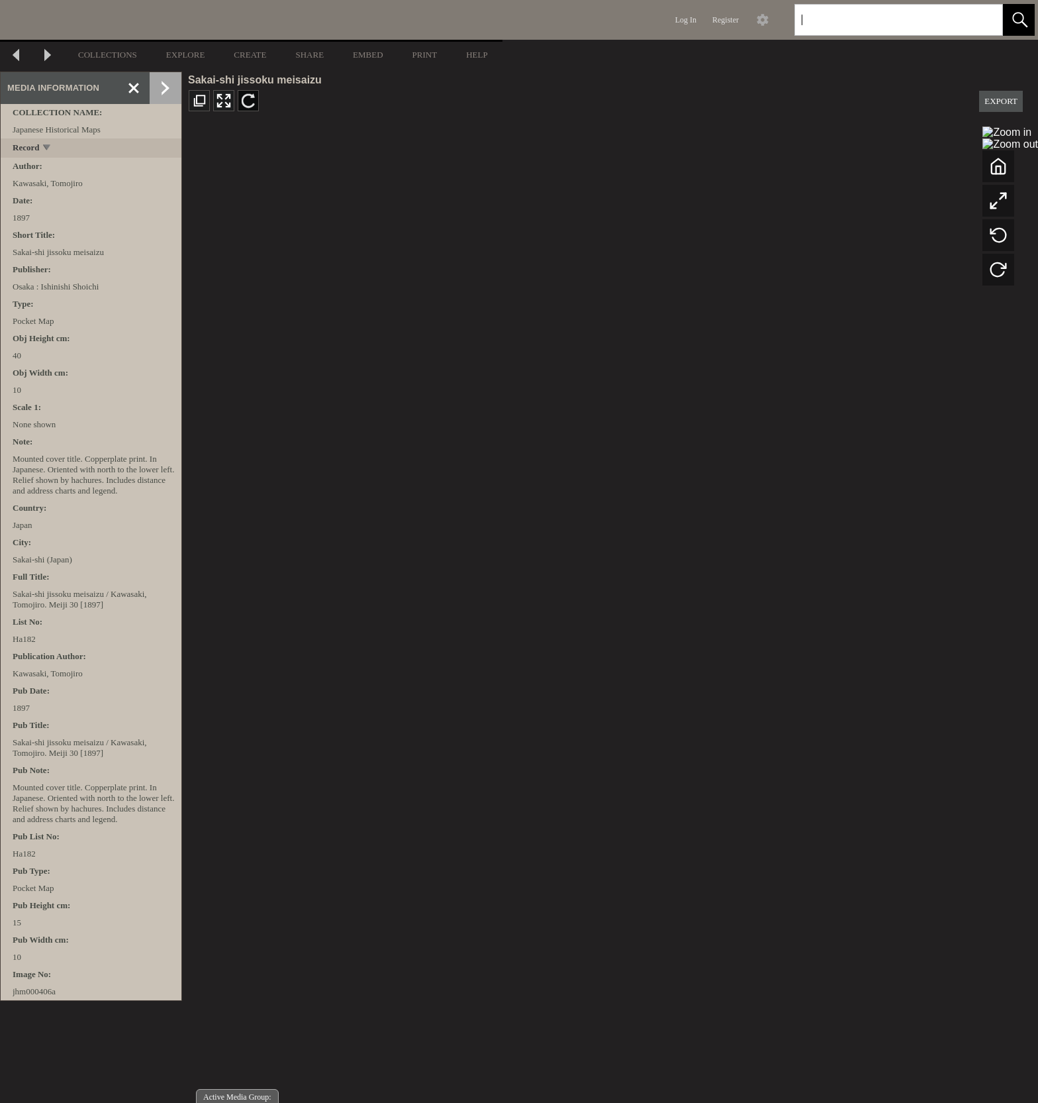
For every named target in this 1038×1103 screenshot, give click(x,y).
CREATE (250, 55)
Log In (685, 20)
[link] (982, 20)
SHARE (309, 55)
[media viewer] (610, 613)
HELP (477, 55)
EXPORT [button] (1000, 101)
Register (725, 20)
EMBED (368, 55)
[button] (1019, 20)
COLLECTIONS (107, 55)
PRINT (425, 55)
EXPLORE (185, 55)
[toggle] (47, 149)
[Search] (883, 19)
